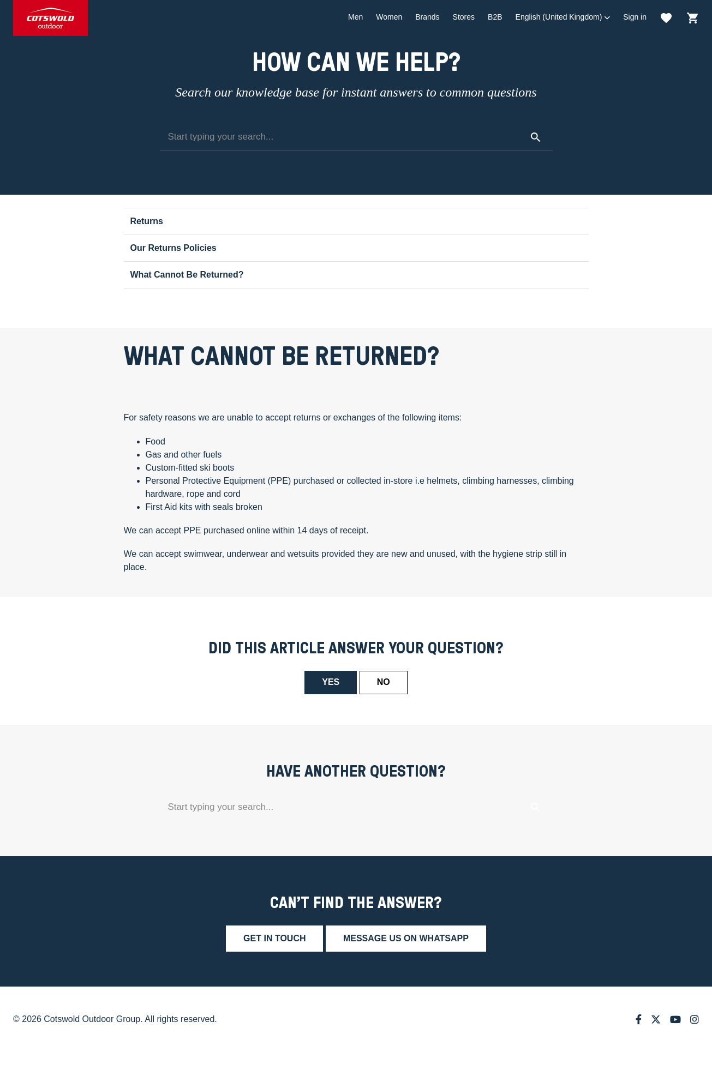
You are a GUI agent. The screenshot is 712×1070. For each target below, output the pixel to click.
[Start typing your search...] (356, 137)
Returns (146, 221)
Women (389, 17)
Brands (427, 17)
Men (355, 17)
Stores (464, 17)
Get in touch (274, 938)
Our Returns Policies (173, 248)
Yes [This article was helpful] (330, 682)
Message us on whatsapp (406, 938)
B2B (495, 17)
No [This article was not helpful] (383, 682)
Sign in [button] (635, 17)
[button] (563, 17)
